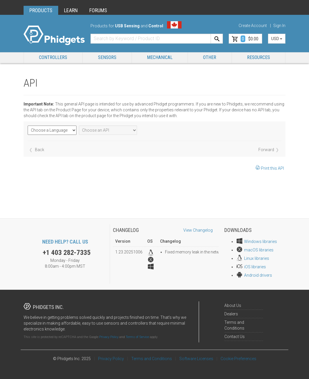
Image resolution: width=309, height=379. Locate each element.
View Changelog (198, 230)
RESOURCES (258, 57)
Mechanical (160, 57)
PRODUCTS (40, 10)
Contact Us (234, 336)
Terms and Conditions (151, 358)
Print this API (272, 168)
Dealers (231, 314)
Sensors (107, 57)
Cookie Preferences (238, 358)
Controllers (53, 57)
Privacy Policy (108, 337)
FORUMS (98, 10)
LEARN (71, 10)
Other (209, 57)
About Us (232, 305)
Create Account (253, 25)
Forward (266, 149)
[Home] (54, 35)
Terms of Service (137, 337)
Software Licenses (196, 358)
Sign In (279, 25)
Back (39, 149)
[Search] (217, 39)
